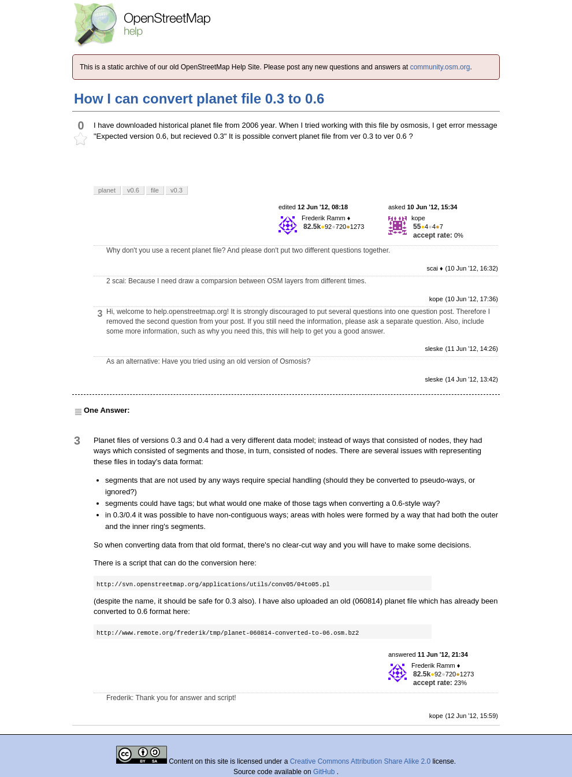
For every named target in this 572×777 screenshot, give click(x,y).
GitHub (325, 772)
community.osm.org (440, 67)
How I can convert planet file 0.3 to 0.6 (199, 98)
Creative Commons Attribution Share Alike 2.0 (360, 761)
